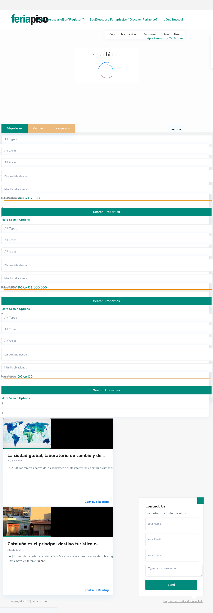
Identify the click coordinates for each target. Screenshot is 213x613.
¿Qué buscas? (173, 20)
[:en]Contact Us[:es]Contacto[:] (183, 601)
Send (171, 584)
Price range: (9, 198)
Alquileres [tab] (14, 128)
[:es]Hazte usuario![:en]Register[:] (60, 20)
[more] (41, 561)
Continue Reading (97, 501)
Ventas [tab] (38, 128)
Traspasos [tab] (62, 128)
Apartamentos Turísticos (165, 38)
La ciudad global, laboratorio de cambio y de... (56, 455)
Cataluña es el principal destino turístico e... (53, 544)
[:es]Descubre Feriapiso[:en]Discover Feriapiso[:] (124, 20)
